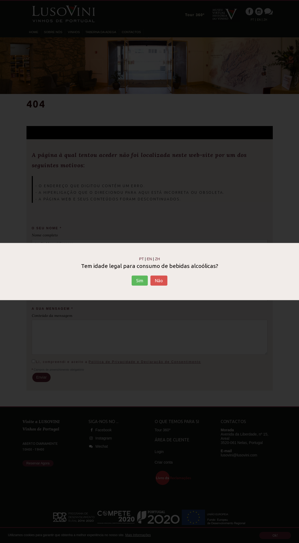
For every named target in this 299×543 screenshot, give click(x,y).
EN (149, 259)
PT (141, 259)
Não (159, 280)
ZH (157, 259)
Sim (139, 280)
